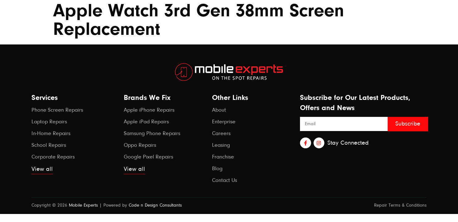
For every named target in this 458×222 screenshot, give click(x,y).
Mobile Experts (83, 205)
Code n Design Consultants (155, 205)
